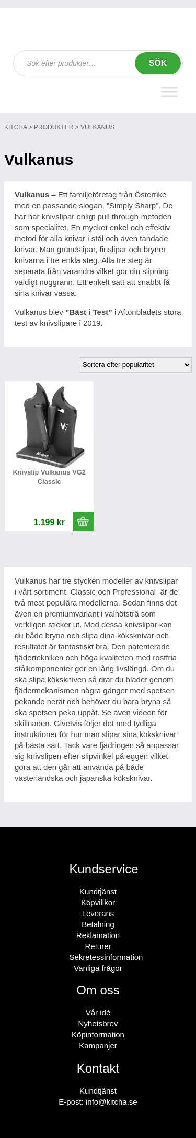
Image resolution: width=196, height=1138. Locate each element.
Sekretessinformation (106, 957)
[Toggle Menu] (169, 92)
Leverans (98, 913)
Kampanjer (98, 1045)
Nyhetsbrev (98, 1023)
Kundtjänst (98, 891)
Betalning (98, 924)
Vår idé (98, 1012)
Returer (98, 946)
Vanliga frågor (98, 968)
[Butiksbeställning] (136, 365)
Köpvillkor (98, 902)
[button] (83, 521)
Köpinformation (98, 1034)
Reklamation (98, 935)
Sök (158, 62)
